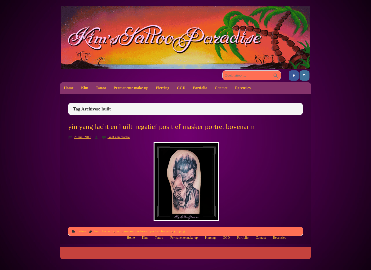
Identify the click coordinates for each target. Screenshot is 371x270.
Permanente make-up (131, 88)
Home (69, 88)
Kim (84, 88)
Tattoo (101, 88)
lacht (119, 231)
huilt (97, 231)
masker (129, 231)
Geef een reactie (119, 137)
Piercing (162, 88)
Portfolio (200, 88)
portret (154, 231)
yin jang (179, 231)
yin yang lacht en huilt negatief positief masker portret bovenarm (161, 127)
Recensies (243, 88)
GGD (181, 88)
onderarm (142, 231)
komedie (108, 231)
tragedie (166, 231)
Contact (221, 88)
